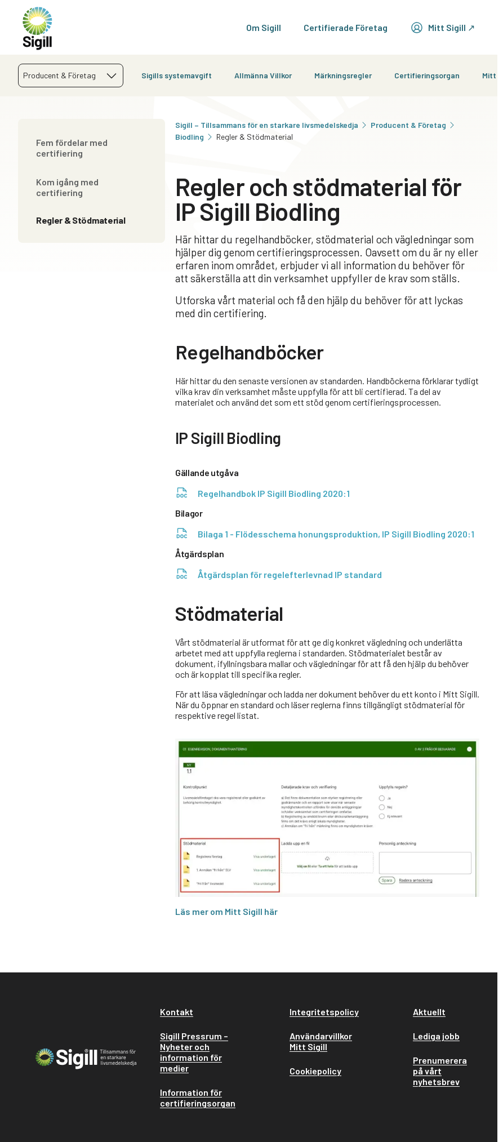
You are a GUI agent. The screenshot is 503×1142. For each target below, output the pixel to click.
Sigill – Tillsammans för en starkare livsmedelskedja (271, 125)
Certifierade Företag (346, 27)
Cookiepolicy (315, 1070)
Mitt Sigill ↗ (442, 27)
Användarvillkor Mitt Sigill (321, 1041)
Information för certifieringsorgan (197, 1097)
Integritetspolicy (324, 1011)
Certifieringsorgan (427, 75)
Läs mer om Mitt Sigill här (226, 911)
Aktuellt (429, 1011)
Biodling (194, 136)
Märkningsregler (343, 75)
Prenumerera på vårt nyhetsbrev (440, 1071)
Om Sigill (263, 27)
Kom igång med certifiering (67, 187)
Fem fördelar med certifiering (72, 147)
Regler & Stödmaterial (80, 220)
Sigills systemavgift (176, 75)
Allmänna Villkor (263, 75)
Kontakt (176, 1011)
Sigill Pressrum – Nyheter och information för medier (194, 1051)
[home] (37, 27)
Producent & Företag (413, 125)
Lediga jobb (436, 1035)
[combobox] (70, 75)
